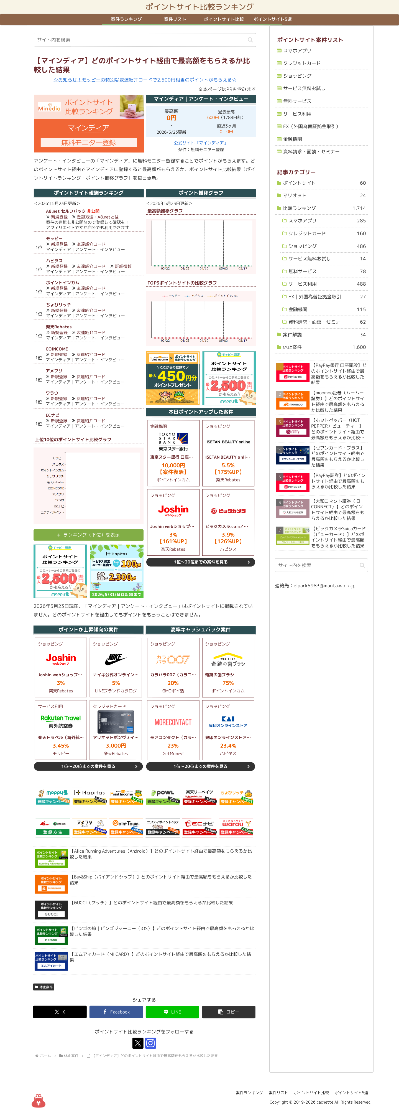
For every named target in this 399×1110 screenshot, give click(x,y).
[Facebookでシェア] (116, 1012)
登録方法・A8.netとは (98, 217)
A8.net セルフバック (66, 211)
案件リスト (278, 1092)
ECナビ (52, 415)
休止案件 (44, 987)
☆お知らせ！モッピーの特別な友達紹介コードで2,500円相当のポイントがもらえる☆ (145, 80)
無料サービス (297, 101)
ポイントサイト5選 (351, 1092)
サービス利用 (297, 114)
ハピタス (54, 261)
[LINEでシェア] (172, 1012)
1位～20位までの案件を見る (201, 562)
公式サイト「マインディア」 (201, 143)
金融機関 (292, 139)
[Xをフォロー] (138, 1043)
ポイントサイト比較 (311, 1092)
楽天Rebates (59, 327)
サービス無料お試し (304, 88)
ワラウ (52, 393)
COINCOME (57, 349)
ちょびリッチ (58, 305)
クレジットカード (302, 63)
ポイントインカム (62, 283)
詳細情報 (123, 266)
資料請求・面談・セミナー (311, 152)
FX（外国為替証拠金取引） (312, 126)
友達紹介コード (91, 244)
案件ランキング (249, 1092)
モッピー (54, 239)
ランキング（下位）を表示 (91, 535)
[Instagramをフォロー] (150, 1043)
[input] (145, 40)
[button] (250, 40)
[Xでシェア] (60, 1012)
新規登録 (59, 217)
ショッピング (297, 76)
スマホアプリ (297, 50)
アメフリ (54, 371)
